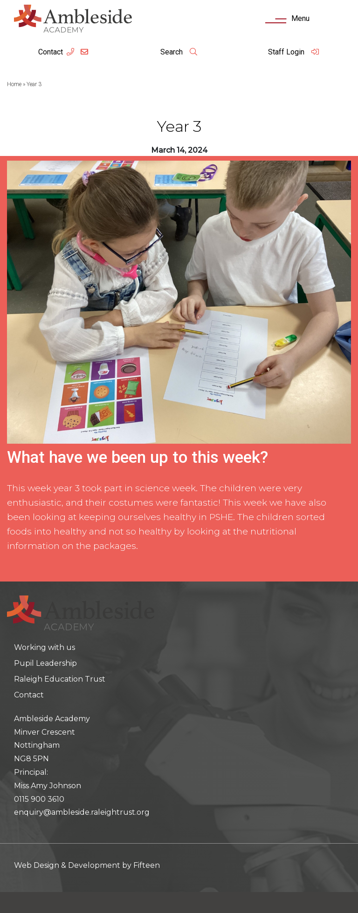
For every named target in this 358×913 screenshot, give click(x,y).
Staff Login (293, 51)
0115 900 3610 (39, 799)
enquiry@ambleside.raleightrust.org (82, 812)
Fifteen (146, 865)
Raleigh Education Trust (59, 679)
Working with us (44, 647)
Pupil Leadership (45, 663)
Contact (50, 51)
